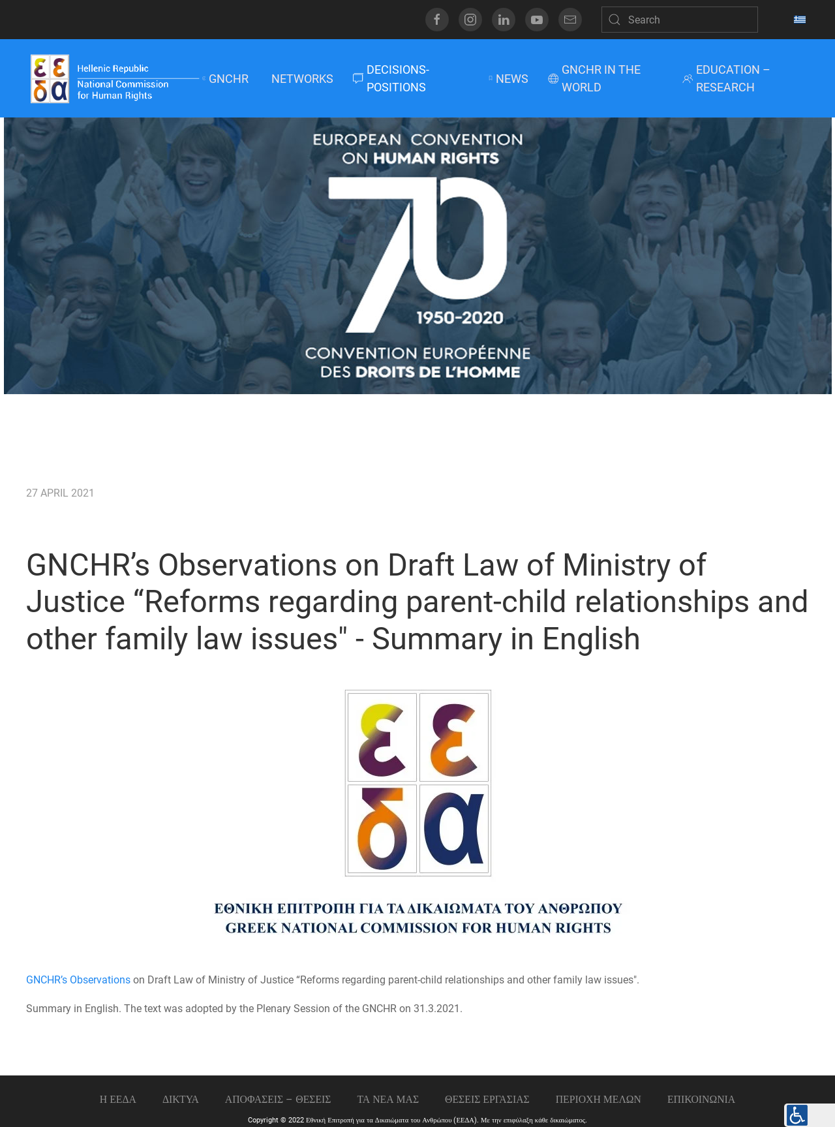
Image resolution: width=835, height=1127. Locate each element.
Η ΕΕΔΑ (118, 1099)
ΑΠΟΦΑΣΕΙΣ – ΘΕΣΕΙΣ (278, 1099)
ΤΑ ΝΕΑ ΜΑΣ (388, 1099)
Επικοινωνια (701, 1099)
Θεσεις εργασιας (487, 1099)
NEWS (508, 78)
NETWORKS (300, 78)
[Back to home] (114, 78)
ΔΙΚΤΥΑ (180, 1099)
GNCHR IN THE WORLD (594, 78)
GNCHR (225, 78)
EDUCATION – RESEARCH (726, 78)
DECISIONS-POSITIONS (391, 78)
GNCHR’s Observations (78, 980)
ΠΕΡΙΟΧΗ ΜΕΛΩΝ (598, 1099)
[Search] (679, 20)
